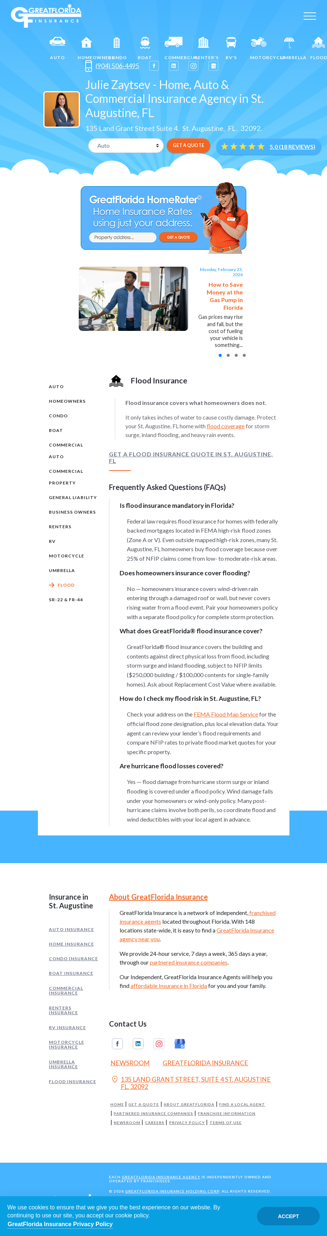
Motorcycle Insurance (66, 1044)
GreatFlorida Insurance (205, 1063)
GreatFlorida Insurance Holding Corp (172, 1191)
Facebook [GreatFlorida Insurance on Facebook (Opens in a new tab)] (117, 1043)
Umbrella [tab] (62, 570)
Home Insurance (71, 944)
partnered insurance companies (188, 962)
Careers (154, 1123)
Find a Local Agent (242, 1104)
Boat (145, 48)
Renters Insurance (63, 1010)
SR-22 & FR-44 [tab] (66, 599)
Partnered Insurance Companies (153, 1114)
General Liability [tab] (73, 497)
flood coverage (226, 425)
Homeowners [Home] (90, 48)
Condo (117, 48)
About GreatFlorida (189, 1104)
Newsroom (127, 1123)
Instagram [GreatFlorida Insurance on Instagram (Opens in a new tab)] (158, 1043)
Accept (288, 1216)
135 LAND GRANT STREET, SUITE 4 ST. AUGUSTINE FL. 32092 (190, 1083)
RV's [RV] (231, 48)
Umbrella (292, 48)
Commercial (176, 48)
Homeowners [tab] (67, 401)
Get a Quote (143, 1104)
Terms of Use (226, 1123)
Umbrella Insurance (63, 1064)
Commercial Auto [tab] (66, 450)
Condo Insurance (73, 958)
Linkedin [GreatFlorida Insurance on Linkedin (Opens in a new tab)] (138, 1043)
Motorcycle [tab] (66, 556)
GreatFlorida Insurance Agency (161, 1177)
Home (117, 1104)
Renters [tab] (60, 526)
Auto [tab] (56, 386)
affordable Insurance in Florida (169, 985)
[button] (220, 355)
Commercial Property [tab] (66, 477)
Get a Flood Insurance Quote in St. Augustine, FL (191, 457)
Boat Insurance (71, 973)
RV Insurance (67, 1027)
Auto (58, 48)
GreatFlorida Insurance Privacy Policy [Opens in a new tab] (60, 1224)
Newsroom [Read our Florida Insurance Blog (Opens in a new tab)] (130, 1063)
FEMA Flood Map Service (226, 714)
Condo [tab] (58, 415)
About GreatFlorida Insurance (158, 896)
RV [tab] (52, 541)
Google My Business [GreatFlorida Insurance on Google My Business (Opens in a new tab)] (179, 1043)
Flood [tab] (66, 585)
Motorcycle (262, 48)
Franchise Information (227, 1114)
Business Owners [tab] (72, 512)
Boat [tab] (56, 430)
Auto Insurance (71, 929)
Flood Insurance (72, 1081)
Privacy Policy (187, 1123)
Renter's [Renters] (207, 48)
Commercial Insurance (66, 990)
